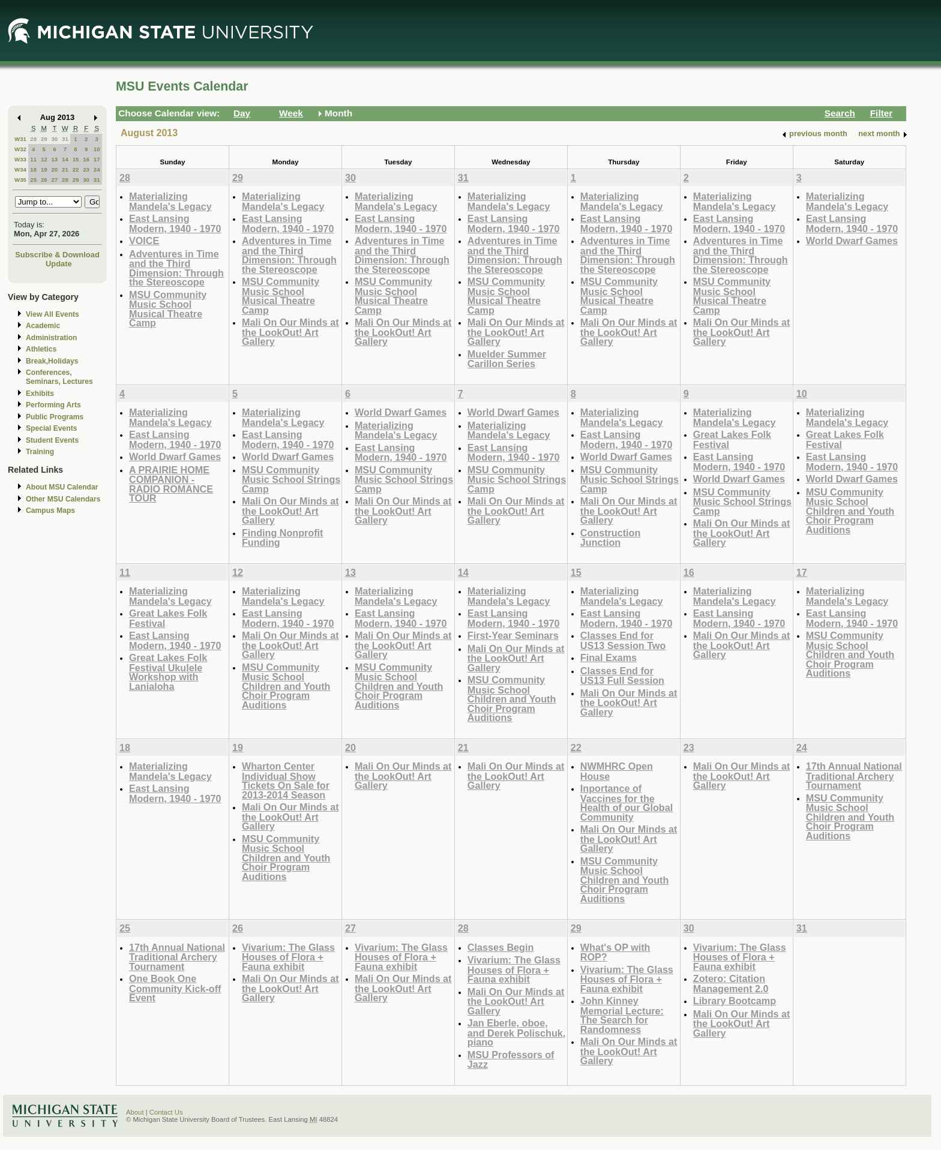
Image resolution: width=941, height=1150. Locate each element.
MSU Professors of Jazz (511, 1059)
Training (40, 452)
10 (97, 149)
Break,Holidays (52, 361)
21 (65, 169)
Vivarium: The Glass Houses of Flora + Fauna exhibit (288, 957)
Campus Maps (50, 510)
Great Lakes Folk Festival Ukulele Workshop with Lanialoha (168, 672)
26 (44, 179)
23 (86, 169)
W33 (20, 159)
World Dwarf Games (852, 240)
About (135, 1112)
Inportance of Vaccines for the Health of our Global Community (626, 802)
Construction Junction (610, 537)
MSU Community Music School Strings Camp (291, 479)
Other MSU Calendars (63, 499)
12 (44, 159)
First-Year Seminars (513, 635)
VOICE (144, 240)
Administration (51, 338)
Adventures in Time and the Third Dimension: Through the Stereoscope (176, 268)
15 (76, 159)
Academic (43, 326)
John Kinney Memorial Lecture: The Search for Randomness (622, 1015)
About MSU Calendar (62, 487)
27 (54, 179)
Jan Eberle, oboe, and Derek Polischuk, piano (516, 1032)
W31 (20, 139)
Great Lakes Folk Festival (732, 439)
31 (65, 139)
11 (33, 159)
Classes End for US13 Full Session (622, 675)
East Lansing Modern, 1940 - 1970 (175, 223)
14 (65, 159)
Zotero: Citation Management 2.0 (731, 983)
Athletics (41, 349)
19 (44, 169)
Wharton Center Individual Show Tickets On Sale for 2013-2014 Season (285, 780)
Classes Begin (500, 947)
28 (33, 139)
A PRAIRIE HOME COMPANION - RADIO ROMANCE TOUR (171, 484)
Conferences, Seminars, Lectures (59, 377)
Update (59, 263)
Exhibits (40, 393)
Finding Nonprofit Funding (282, 537)
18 (33, 169)
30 (54, 139)
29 (44, 139)
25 (33, 179)
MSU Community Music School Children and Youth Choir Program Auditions (850, 511)
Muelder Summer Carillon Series (506, 359)
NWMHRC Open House (616, 771)
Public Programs (54, 417)
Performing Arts (53, 405)
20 (54, 169)
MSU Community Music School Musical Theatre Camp (167, 309)
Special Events (51, 428)
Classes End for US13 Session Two (623, 640)
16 (86, 159)
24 (97, 169)
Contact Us (166, 1112)
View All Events (52, 314)
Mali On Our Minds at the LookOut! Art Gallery (290, 332)
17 (97, 159)
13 (54, 159)
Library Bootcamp (734, 1000)
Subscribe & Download (57, 254)
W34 (20, 169)
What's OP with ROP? (615, 952)
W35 (20, 179)
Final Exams (608, 657)
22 (76, 169)
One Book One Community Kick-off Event (175, 988)
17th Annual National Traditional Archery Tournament (854, 776)
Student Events (52, 440)
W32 (20, 149)
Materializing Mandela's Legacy (170, 201)
